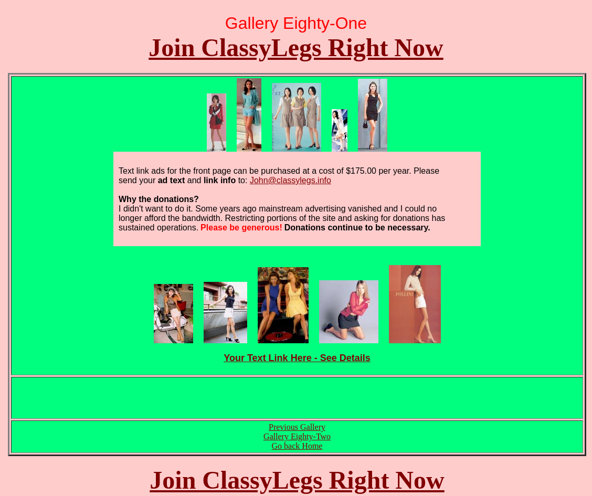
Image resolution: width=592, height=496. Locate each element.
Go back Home (297, 445)
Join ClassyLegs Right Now (296, 47)
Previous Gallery (297, 427)
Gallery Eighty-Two (297, 436)
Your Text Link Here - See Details (297, 358)
